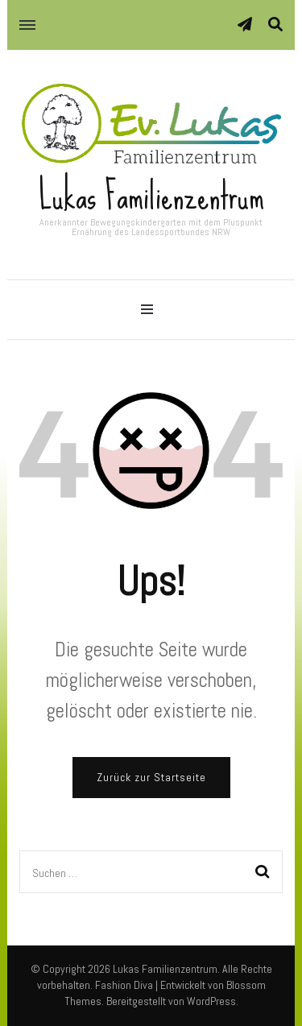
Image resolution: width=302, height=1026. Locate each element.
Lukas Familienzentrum (151, 195)
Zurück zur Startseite (151, 777)
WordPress (211, 1001)
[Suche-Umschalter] (275, 24)
